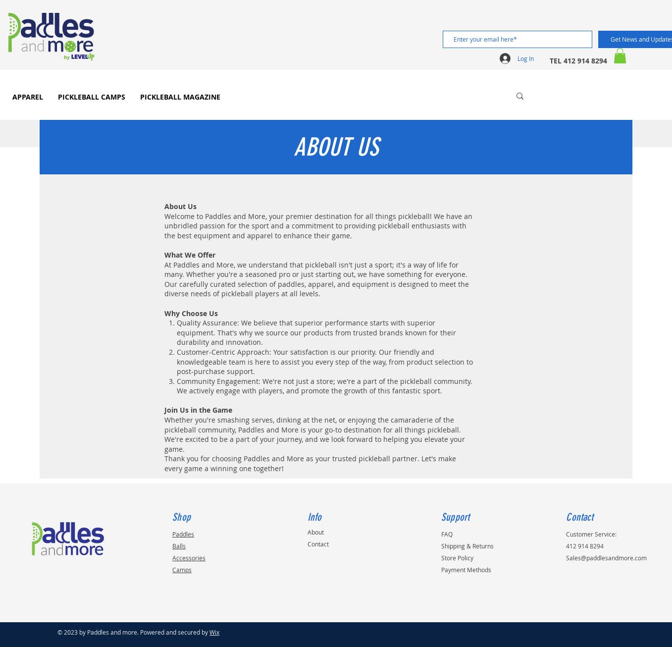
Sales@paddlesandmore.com (606, 558)
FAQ (447, 534)
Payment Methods (466, 570)
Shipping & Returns (467, 546)
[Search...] (471, 96)
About (316, 532)
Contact (318, 544)
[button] (620, 55)
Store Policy (457, 558)
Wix (214, 632)
